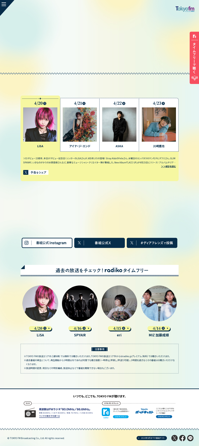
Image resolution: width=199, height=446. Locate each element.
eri (119, 335)
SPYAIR (80, 335)
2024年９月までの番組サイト (153, 437)
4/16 (80, 328)
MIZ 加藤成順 (159, 335)
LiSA (40, 335)
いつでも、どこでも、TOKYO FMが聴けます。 (99, 396)
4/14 (159, 328)
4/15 (119, 328)
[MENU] (7, 8)
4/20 (40, 328)
